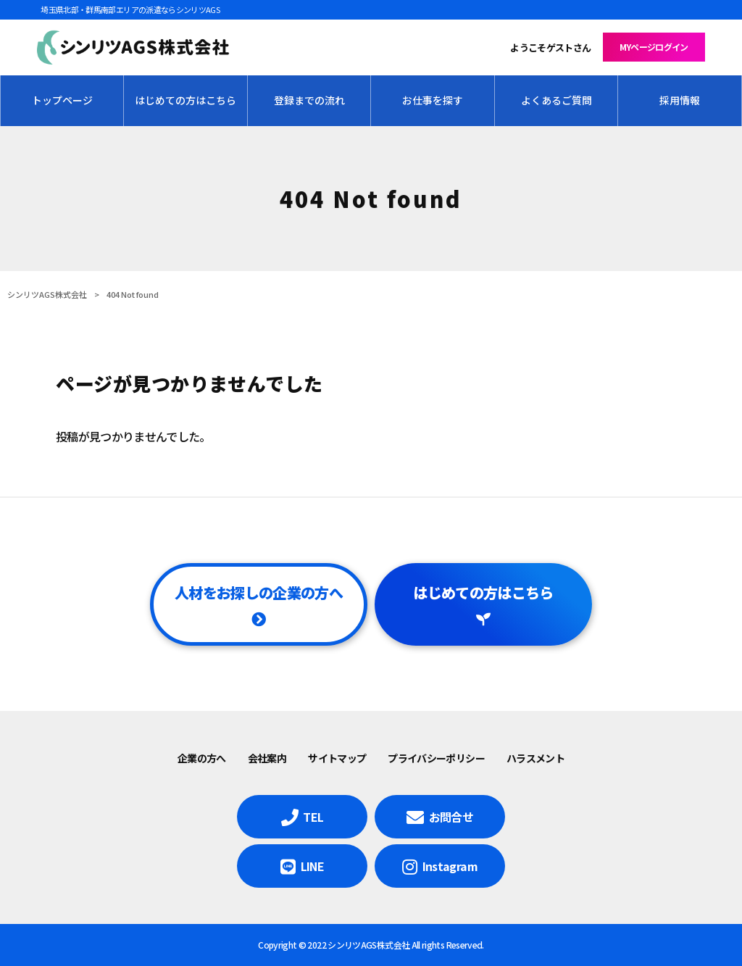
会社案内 (267, 758)
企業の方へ (202, 758)
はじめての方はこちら (483, 592)
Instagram (450, 866)
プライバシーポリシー (436, 758)
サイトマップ (337, 758)
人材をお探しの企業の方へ (259, 592)
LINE (312, 866)
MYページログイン (654, 47)
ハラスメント (535, 758)
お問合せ (451, 816)
